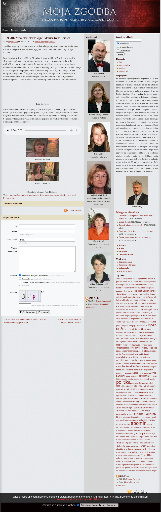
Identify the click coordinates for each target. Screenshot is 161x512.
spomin (139, 423)
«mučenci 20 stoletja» (134, 370)
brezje (152, 294)
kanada (143, 332)
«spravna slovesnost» (124, 427)
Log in (23, 30)
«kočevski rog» (135, 335)
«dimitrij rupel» (122, 297)
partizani (120, 376)
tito (128, 440)
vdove (150, 449)
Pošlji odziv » (50, 41)
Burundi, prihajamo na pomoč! (130, 225)
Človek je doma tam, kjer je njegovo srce (135, 237)
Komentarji (106, 301)
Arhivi (121, 248)
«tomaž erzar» (144, 440)
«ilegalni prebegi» (131, 316)
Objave (98, 301)
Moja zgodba (124, 268)
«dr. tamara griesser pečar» (136, 303)
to (137, 440)
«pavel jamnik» (144, 376)
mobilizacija (133, 354)
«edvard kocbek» (131, 306)
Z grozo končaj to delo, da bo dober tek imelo (136, 231)
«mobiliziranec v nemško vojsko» (130, 360)
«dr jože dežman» (146, 297)
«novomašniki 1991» (131, 373)
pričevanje (140, 395)
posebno (122, 68)
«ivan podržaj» (134, 319)
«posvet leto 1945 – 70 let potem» (141, 386)
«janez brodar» (132, 322)
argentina (141, 288)
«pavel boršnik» (131, 376)
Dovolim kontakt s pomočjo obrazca (34, 288)
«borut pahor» (144, 294)
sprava (149, 424)
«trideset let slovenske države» (128, 446)
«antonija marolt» (130, 288)
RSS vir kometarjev (72, 210)
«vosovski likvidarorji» (128, 455)
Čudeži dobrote (125, 222)
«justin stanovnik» (132, 332)
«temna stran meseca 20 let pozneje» (132, 436)
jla (135, 325)
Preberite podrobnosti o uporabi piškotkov (80, 505)
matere (125, 345)
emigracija (143, 306)
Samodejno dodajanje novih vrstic (33, 281)
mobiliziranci (144, 354)
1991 (118, 278)
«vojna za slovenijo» (146, 452)
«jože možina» (139, 329)
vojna (118, 452)
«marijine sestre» (139, 342)
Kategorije (123, 251)
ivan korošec (14, 195)
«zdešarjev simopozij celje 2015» (130, 464)
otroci (153, 373)
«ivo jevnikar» (147, 318)
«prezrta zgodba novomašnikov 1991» (138, 392)
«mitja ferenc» (122, 354)
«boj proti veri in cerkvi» (145, 291)
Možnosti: (13, 281)
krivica (126, 338)
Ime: (15, 226)
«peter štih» (138, 379)
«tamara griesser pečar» (137, 433)
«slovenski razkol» (147, 420)
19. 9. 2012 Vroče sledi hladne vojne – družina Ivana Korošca (36, 38)
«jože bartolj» (142, 326)
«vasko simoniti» (140, 449)
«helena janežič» (122, 313)
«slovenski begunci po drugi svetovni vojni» (140, 417)
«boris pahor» (133, 294)
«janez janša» (143, 322)
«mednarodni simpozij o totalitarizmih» (139, 351)
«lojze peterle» (136, 338)
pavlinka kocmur (44, 195)
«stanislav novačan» (136, 430)
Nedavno (122, 245)
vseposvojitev (127, 458)
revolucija (153, 398)
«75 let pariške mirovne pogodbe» (134, 278)
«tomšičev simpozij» (124, 443)
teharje (152, 433)
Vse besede (124, 44)
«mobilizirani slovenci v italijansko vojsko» (140, 363)
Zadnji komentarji (126, 254)
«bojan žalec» (121, 294)
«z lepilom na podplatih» (143, 458)
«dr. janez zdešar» (138, 300)
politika (123, 382)
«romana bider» (122, 405)
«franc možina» (141, 309)
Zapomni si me (26, 284)
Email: (14, 231)
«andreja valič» (150, 282)
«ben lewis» (128, 291)
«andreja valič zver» (125, 284)
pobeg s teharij (58, 195)
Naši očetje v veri (125, 271)
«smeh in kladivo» (123, 424)
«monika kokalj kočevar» (129, 366)
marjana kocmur (28, 195)
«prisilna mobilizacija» (126, 395)
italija (154, 316)
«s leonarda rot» (135, 405)
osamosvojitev (124, 65)
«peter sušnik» (128, 379)
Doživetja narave (125, 262)
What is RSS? (90, 307)
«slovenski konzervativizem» (127, 420)
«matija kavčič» (135, 345)
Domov (5, 30)
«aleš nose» (138, 282)
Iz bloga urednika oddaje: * (128, 212)
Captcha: (13, 297)
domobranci (133, 297)
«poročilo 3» (136, 383)
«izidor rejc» (121, 322)
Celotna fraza (125, 51)
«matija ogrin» (147, 345)
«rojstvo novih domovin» (145, 401)
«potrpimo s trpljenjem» (127, 389)
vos (117, 455)
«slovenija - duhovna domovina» (138, 407)
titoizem (133, 440)
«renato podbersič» (124, 398)
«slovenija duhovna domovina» (128, 411)
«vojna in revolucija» (129, 452)
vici (154, 449)
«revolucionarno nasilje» (125, 401)
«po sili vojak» (149, 379)
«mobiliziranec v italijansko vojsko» (133, 357)
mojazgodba (13, 41)
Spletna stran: (12, 240)
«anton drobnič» (140, 285)
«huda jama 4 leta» (138, 312)
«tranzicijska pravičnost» (143, 443)
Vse (120, 62)
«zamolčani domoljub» (144, 461)
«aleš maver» (128, 282)
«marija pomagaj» (150, 339)
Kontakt (14, 30)
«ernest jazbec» (128, 309)
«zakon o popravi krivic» (125, 461)
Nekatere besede (126, 47)
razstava (148, 395)
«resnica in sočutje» (141, 398)
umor (143, 446)
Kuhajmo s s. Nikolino (127, 265)
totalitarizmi (39, 41)
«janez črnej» (128, 326)
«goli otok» (153, 309)
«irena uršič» (145, 315)
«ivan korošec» (122, 319)
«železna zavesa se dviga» (146, 471)
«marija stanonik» (124, 342)
